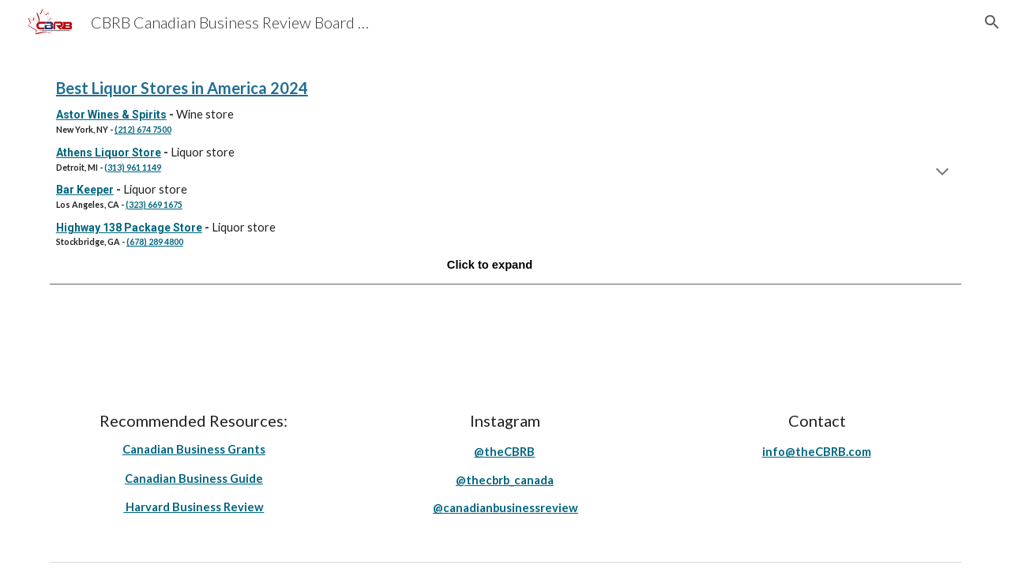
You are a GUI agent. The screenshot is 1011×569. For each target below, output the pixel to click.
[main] (505, 173)
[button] (992, 22)
